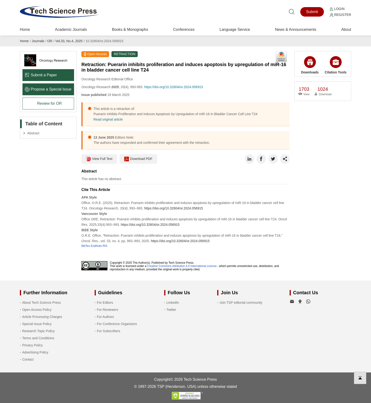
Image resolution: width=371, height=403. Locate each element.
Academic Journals (71, 29)
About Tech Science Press (41, 302)
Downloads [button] (310, 65)
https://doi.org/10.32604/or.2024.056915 (173, 87)
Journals (38, 41)
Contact (28, 359)
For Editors (105, 302)
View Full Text (99, 159)
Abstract (33, 133)
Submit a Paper (41, 75)
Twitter (171, 310)
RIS (104, 246)
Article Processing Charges (42, 317)
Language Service (235, 29)
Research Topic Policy (38, 331)
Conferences (183, 29)
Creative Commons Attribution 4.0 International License (182, 266)
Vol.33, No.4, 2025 (69, 41)
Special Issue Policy (37, 324)
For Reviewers (107, 310)
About (346, 29)
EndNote (96, 246)
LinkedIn (173, 302)
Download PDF (138, 159)
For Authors (105, 317)
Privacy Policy (32, 345)
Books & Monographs (130, 29)
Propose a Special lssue (48, 89)
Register (340, 15)
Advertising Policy (35, 352)
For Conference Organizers (117, 324)
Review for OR (49, 103)
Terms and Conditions (38, 338)
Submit (312, 12)
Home (25, 29)
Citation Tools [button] (335, 65)
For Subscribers (108, 331)
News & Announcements (295, 29)
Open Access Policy (37, 310)
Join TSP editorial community (241, 302)
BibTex (85, 246)
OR (49, 41)
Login (337, 9)
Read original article (108, 119)
